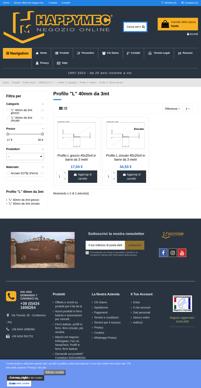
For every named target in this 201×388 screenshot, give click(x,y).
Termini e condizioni (106, 317)
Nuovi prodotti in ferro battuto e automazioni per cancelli (68, 315)
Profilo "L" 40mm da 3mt (25, 191)
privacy (133, 255)
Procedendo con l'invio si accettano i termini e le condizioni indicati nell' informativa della (114, 253)
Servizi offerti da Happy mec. (29, 2)
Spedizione (101, 307)
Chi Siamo (100, 302)
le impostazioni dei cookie (25, 377)
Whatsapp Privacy (105, 337)
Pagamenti (101, 312)
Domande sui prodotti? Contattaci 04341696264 (70, 355)
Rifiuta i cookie (55, 372)
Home (6, 2)
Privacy (98, 327)
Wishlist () (169, 2)
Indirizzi (138, 322)
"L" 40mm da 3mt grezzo (24, 199)
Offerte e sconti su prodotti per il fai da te (68, 304)
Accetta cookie (19, 383)
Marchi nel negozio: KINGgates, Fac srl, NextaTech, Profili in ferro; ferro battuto (67, 342)
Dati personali (141, 312)
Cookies (53, 2)
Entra (136, 302)
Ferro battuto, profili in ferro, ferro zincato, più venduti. (69, 328)
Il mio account (141, 307)
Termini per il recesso (107, 322)
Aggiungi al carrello (82, 176)
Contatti (66, 2)
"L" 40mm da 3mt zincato (24, 203)
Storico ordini (141, 317)
